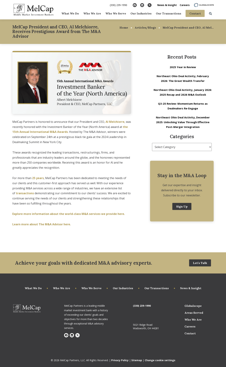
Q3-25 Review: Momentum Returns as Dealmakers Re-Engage (183, 106)
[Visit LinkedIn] (142, 5)
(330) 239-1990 (118, 5)
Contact (195, 13)
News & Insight (167, 5)
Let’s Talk (200, 263)
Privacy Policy (120, 360)
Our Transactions (168, 13)
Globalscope (193, 306)
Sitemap (136, 360)
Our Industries (140, 13)
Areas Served (194, 312)
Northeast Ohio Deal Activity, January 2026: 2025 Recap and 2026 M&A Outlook (183, 92)
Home (124, 27)
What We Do (70, 13)
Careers (185, 5)
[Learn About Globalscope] (204, 5)
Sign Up (182, 206)
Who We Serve (115, 13)
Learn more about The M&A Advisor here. (42, 224)
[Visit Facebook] (135, 5)
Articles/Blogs (145, 27)
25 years (38, 178)
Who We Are (92, 13)
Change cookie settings (160, 360)
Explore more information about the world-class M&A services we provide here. (69, 214)
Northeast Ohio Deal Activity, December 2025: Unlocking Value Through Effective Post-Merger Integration (183, 122)
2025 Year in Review (183, 67)
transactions (25, 193)
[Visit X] (149, 5)
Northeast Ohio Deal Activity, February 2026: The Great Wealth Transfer (183, 78)
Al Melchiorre (115, 122)
